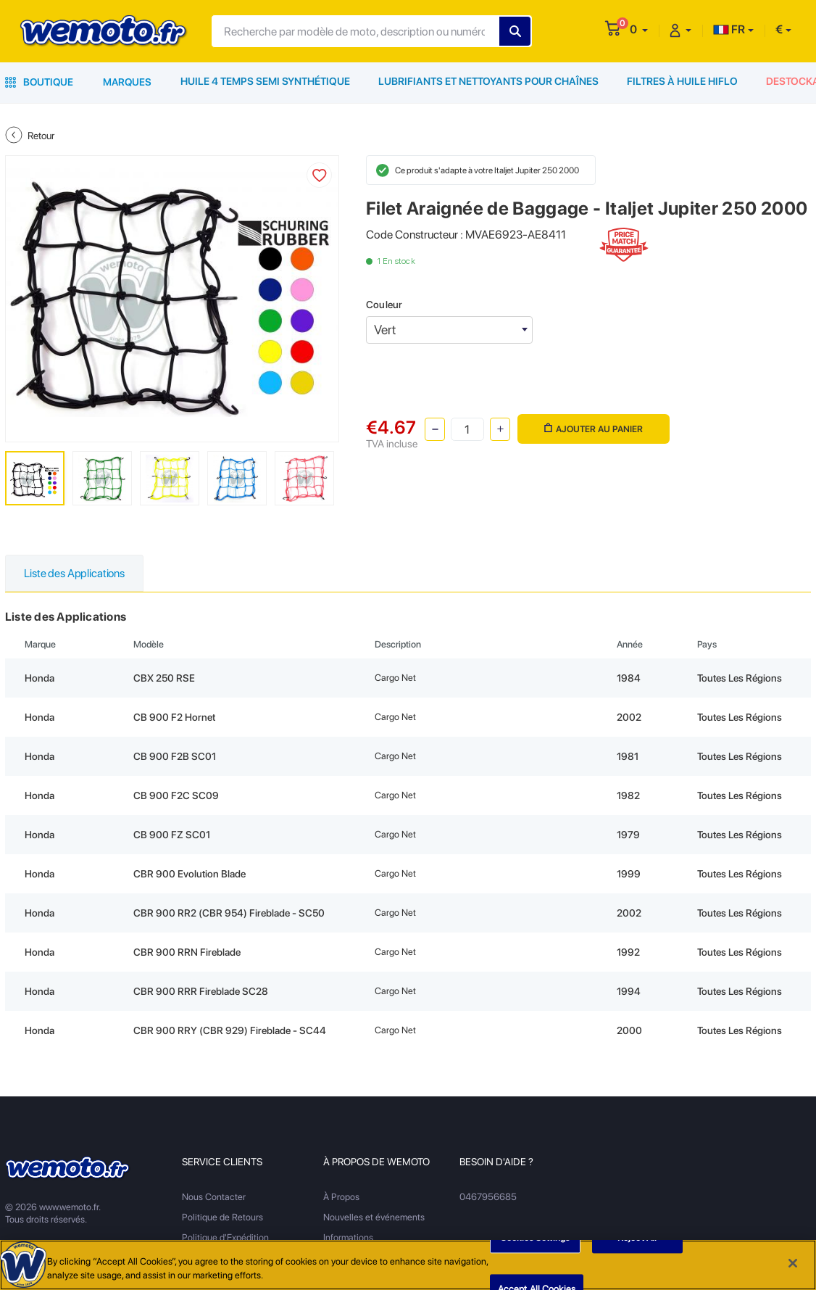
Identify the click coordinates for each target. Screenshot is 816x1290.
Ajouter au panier (592, 427)
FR (729, 29)
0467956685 (488, 1196)
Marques (127, 82)
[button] (639, 29)
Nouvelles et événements (374, 1217)
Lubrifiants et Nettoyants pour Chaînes (488, 82)
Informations (348, 1237)
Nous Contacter (214, 1196)
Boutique (39, 82)
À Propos (341, 1196)
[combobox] (449, 330)
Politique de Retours (222, 1217)
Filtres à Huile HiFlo (681, 82)
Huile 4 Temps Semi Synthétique (265, 82)
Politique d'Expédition (225, 1237)
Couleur (384, 304)
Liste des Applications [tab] (75, 573)
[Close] (793, 1265)
